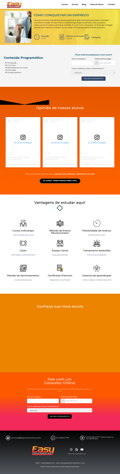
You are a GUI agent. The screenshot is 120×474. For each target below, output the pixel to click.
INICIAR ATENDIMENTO (93, 79)
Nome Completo (78, 59)
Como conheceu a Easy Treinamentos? (88, 68)
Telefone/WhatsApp (102, 59)
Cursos (64, 4)
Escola (75, 4)
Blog (84, 4)
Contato (111, 4)
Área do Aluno (97, 4)
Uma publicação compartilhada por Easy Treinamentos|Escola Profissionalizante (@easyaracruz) (37, 164)
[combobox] (96, 63)
